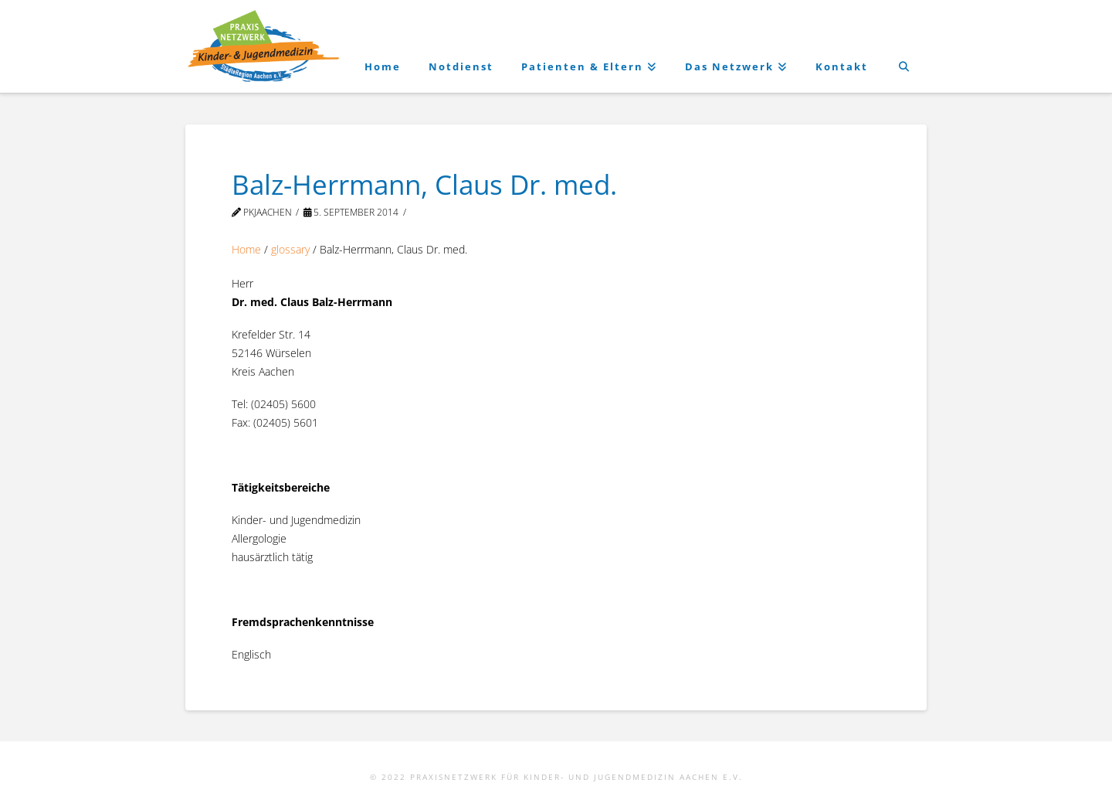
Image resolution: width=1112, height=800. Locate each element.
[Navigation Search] (904, 46)
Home (246, 249)
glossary (290, 249)
